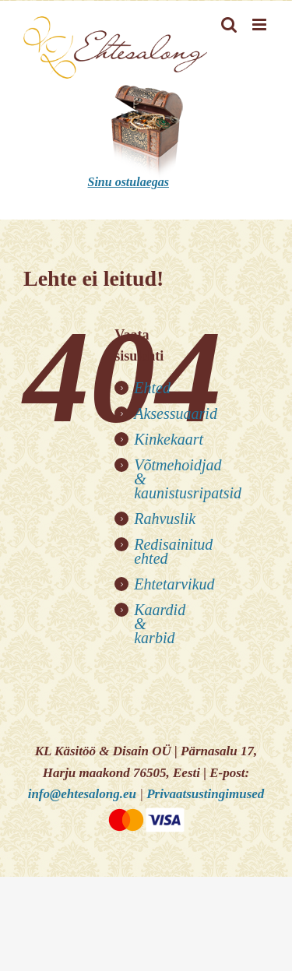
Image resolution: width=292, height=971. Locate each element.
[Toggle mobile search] (229, 24)
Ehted (152, 387)
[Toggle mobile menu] (260, 24)
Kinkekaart (168, 439)
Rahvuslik (164, 518)
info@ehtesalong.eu (82, 793)
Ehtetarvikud (174, 584)
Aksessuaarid (175, 413)
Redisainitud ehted (173, 551)
